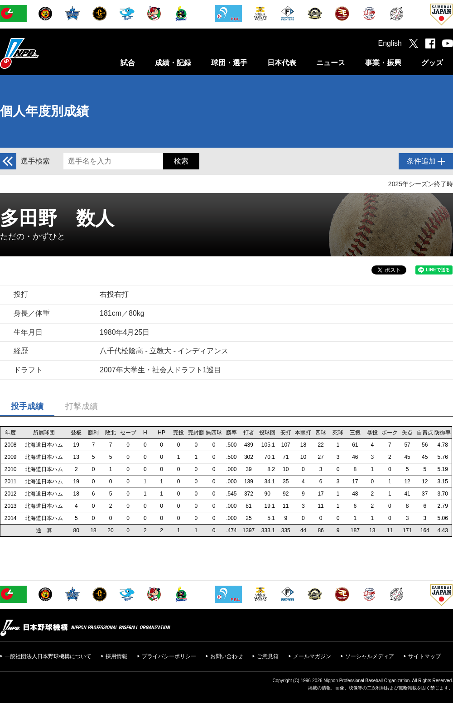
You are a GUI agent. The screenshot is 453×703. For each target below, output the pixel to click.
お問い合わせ (226, 656)
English (390, 43)
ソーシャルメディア (369, 656)
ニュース (330, 63)
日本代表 (281, 63)
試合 (127, 63)
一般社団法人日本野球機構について (48, 656)
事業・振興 (383, 63)
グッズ (432, 63)
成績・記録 (173, 63)
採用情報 (116, 656)
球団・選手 (229, 63)
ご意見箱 (268, 656)
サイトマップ (424, 656)
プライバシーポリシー (169, 656)
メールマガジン (312, 656)
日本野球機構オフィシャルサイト (42, 53)
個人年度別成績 (44, 111)
